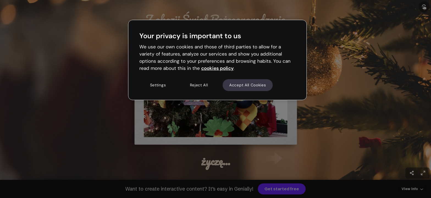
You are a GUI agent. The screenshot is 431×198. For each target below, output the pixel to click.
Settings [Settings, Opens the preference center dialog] (158, 84)
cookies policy (217, 68)
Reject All (199, 84)
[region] (217, 60)
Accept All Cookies (247, 84)
